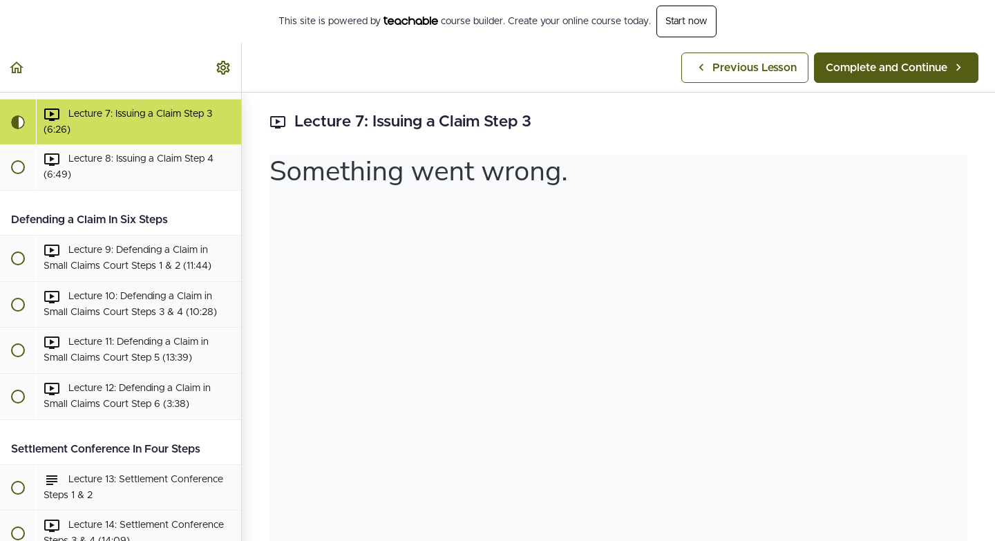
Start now (686, 21)
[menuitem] (224, 67)
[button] (17, 67)
